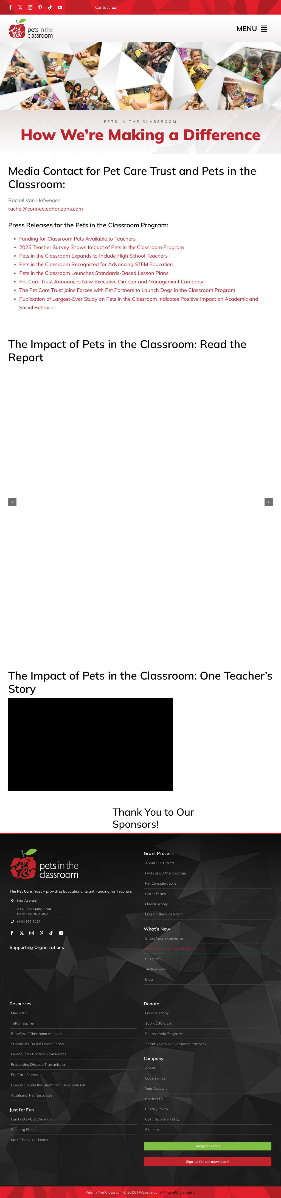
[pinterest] (40, 7)
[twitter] (20, 7)
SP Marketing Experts (177, 1192)
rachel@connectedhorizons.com (45, 209)
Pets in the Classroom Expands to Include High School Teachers (93, 256)
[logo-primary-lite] (44, 851)
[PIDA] (57, 958)
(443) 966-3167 (29, 921)
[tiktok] (50, 7)
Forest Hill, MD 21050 (32, 914)
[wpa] (23, 958)
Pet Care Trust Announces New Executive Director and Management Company (111, 281)
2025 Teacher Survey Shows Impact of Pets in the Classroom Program (101, 247)
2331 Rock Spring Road (34, 909)
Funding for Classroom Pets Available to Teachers (77, 239)
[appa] (90, 958)
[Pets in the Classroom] (30, 21)
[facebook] (10, 7)
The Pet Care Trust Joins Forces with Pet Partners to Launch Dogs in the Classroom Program (127, 290)
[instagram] (30, 7)
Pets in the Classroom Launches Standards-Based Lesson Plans (93, 273)
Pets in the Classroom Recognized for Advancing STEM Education (96, 264)
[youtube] (60, 7)
